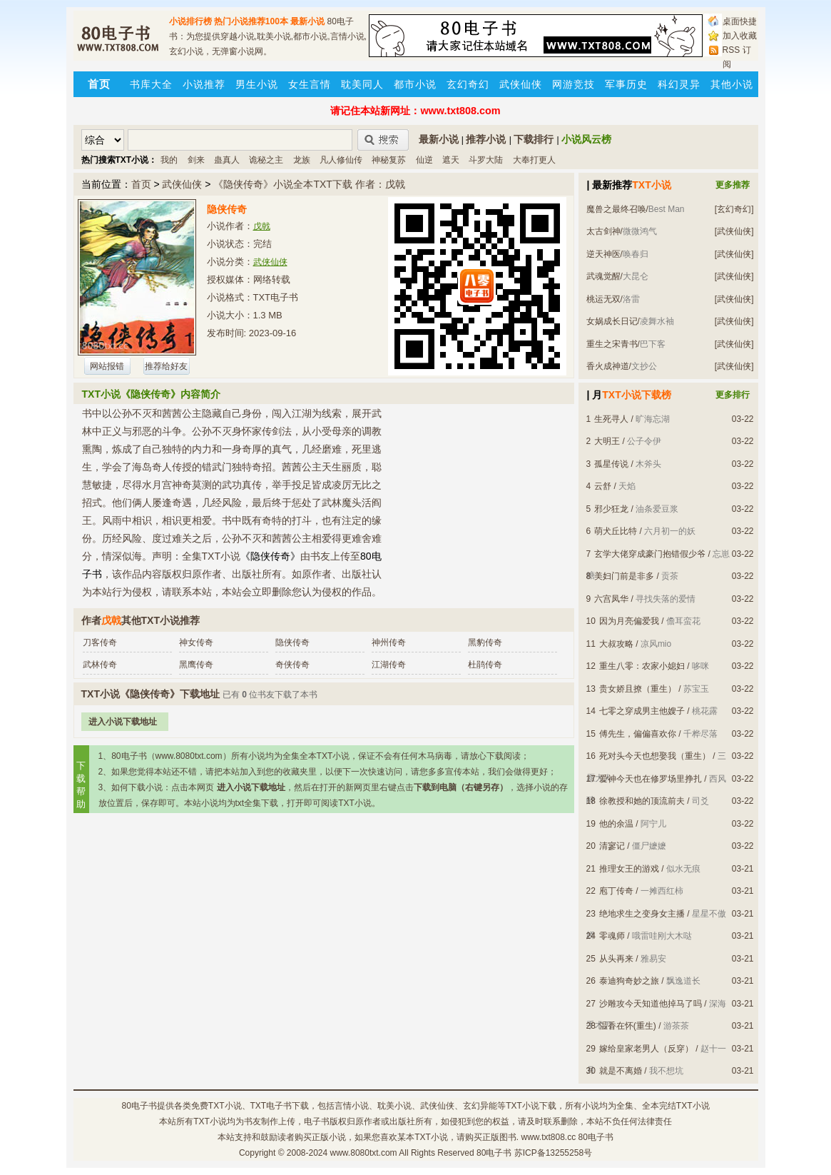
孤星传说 (611, 464)
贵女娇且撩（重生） (637, 689)
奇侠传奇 (292, 665)
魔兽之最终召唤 (616, 209)
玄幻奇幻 (468, 84)
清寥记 (612, 846)
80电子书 (138, 1106)
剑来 (196, 160)
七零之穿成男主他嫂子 (642, 711)
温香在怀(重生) (627, 1026)
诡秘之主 (266, 160)
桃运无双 (603, 299)
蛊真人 (227, 160)
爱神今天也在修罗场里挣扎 (650, 779)
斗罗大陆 (486, 160)
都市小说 (415, 84)
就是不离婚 (620, 1071)
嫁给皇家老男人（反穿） (646, 1049)
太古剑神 (603, 231)
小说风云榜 (586, 139)
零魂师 (612, 936)
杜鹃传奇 (485, 665)
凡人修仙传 (341, 160)
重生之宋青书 (612, 344)
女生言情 (309, 84)
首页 (141, 184)
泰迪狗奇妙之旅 (629, 981)
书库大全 (151, 84)
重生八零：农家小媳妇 (642, 666)
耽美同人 (362, 84)
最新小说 (307, 21)
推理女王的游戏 (629, 869)
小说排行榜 (190, 21)
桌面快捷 (740, 21)
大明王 (607, 441)
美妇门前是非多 (624, 576)
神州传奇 (389, 642)
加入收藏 (740, 36)
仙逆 (424, 160)
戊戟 (261, 226)
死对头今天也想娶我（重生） (654, 756)
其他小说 (731, 84)
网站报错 (107, 366)
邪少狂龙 (611, 509)
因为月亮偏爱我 (629, 621)
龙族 (301, 160)
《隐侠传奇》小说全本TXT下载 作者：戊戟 (308, 184)
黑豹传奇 (485, 642)
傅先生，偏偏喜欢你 (637, 734)
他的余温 (616, 824)
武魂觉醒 (603, 276)
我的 (169, 160)
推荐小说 (486, 139)
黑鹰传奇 (196, 665)
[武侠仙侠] (734, 231)
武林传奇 (100, 665)
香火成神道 (607, 366)
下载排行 (534, 139)
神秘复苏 (389, 160)
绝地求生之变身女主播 (642, 914)
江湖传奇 (389, 665)
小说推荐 (204, 84)
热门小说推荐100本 (251, 21)
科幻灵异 (679, 84)
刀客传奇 (100, 642)
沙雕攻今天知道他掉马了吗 (650, 1004)
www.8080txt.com (363, 1153)
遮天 (450, 160)
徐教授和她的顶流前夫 (642, 801)
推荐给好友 (166, 366)
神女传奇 (196, 642)
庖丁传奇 (616, 891)
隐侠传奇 (292, 642)
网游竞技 (573, 84)
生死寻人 (611, 419)
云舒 (602, 486)
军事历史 (626, 84)
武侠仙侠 (520, 84)
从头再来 (616, 959)
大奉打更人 (534, 160)
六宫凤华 (611, 599)
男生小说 (256, 84)
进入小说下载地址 (122, 722)
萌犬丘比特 (615, 531)
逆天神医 (603, 254)
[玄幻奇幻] (734, 209)
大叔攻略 (616, 644)
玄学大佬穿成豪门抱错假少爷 (649, 554)
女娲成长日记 (612, 321)
